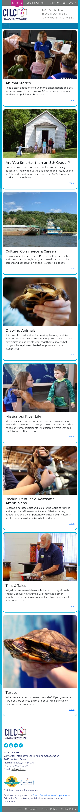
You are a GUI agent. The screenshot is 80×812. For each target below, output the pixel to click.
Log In (72, 2)
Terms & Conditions (26, 809)
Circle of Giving (35, 2)
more (71, 100)
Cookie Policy (68, 809)
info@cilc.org (18, 769)
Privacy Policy (49, 809)
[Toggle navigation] (6, 26)
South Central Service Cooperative (50, 795)
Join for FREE (57, 2)
